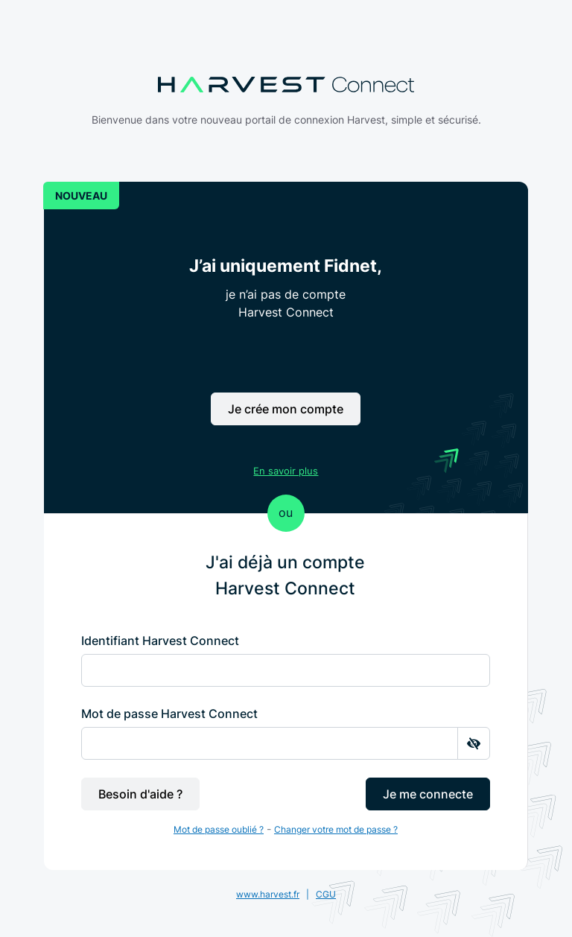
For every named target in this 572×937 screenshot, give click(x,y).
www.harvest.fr (267, 894)
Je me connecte (428, 794)
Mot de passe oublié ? (219, 829)
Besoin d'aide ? (140, 794)
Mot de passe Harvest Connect (169, 713)
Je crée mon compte (285, 408)
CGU (326, 894)
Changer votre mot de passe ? (336, 829)
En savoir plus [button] (285, 471)
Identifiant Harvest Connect (160, 640)
